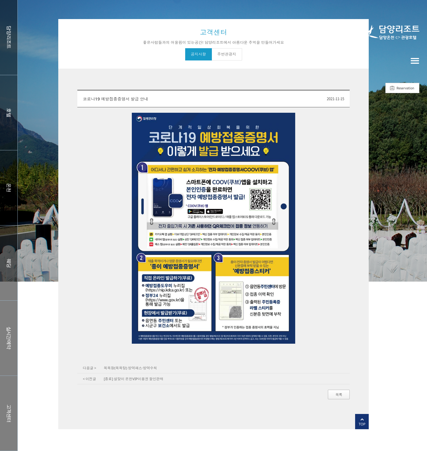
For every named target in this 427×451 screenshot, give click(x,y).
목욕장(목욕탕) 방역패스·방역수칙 (130, 367)
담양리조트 (8, 37)
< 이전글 (89, 378)
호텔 (8, 112)
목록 (338, 394)
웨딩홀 (8, 263)
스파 (8, 187)
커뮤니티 (8, 413)
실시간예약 (8, 338)
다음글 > (89, 367)
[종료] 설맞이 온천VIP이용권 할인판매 (133, 378)
